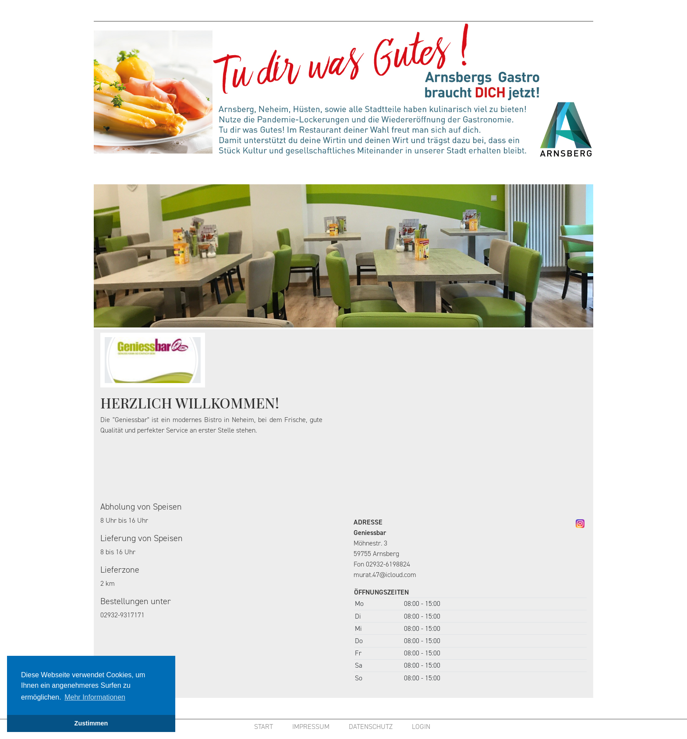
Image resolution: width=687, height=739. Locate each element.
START (263, 726)
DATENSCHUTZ (371, 726)
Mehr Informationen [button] (94, 697)
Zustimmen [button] (91, 723)
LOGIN (421, 726)
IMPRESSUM (310, 726)
